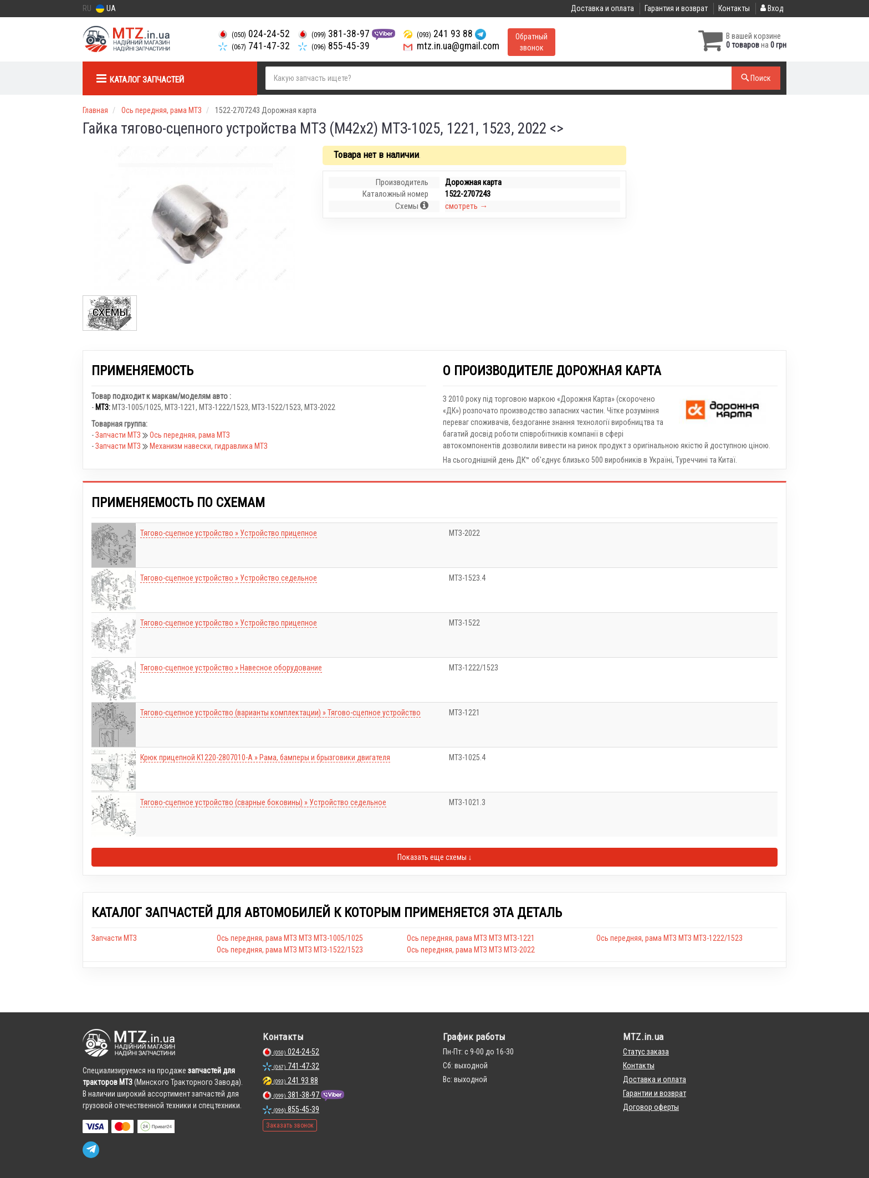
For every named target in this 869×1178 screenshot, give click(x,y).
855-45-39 (334, 46)
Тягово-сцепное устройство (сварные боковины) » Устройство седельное (263, 802)
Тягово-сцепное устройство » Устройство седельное (228, 577)
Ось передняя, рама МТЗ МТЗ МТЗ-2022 (471, 949)
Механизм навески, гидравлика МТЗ (209, 446)
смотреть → (466, 206)
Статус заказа (646, 1051)
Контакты (734, 8)
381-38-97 (335, 33)
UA (106, 8)
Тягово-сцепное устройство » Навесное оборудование (231, 667)
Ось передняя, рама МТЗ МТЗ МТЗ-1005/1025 (290, 938)
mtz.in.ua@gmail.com (451, 46)
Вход (772, 8)
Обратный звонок (531, 42)
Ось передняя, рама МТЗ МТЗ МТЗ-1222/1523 (669, 938)
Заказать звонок (290, 1125)
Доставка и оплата (602, 8)
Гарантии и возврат (654, 1093)
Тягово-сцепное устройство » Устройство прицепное (228, 533)
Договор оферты (651, 1107)
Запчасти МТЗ (118, 435)
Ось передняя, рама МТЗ (190, 435)
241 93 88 (439, 33)
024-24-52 (254, 33)
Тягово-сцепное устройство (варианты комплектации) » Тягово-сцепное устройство (280, 712)
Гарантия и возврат (676, 8)
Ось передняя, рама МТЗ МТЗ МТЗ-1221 (471, 938)
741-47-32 (254, 46)
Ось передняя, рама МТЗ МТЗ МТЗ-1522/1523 (290, 949)
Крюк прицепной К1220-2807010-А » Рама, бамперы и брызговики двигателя (265, 757)
